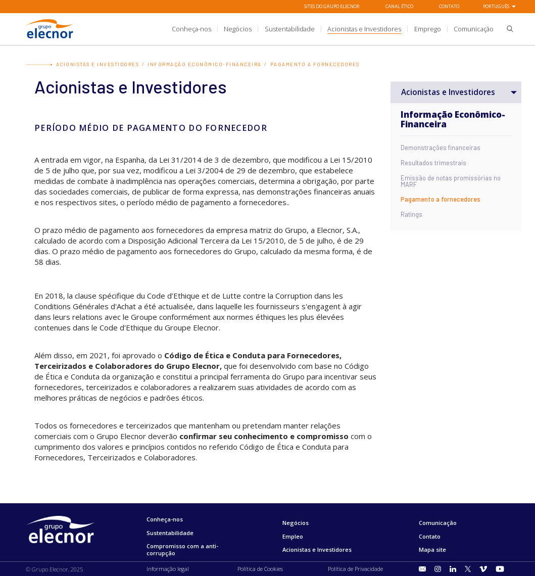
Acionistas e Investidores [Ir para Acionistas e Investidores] (97, 64)
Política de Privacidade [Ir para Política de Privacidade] (355, 568)
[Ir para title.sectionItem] (422, 568)
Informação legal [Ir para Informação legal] (168, 568)
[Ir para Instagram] (437, 569)
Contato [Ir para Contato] (449, 6)
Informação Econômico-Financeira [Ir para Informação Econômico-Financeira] (205, 64)
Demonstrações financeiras (440, 148)
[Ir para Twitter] (468, 569)
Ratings (411, 214)
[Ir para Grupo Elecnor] (50, 39)
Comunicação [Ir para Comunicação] (438, 522)
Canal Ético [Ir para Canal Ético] (399, 6)
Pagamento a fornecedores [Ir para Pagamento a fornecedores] (315, 64)
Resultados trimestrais (433, 163)
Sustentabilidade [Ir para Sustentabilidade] (170, 533)
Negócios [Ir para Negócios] (295, 522)
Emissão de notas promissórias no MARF (451, 181)
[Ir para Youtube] (500, 569)
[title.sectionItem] (191, 28)
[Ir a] (267, 29)
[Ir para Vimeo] (483, 569)
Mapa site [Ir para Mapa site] (432, 549)
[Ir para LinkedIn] (453, 569)
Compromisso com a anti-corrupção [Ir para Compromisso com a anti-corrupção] (182, 549)
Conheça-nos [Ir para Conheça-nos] (165, 519)
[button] (506, 30)
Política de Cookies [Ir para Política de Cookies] (260, 568)
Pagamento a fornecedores (440, 200)
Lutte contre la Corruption (267, 296)
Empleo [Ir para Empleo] (292, 536)
